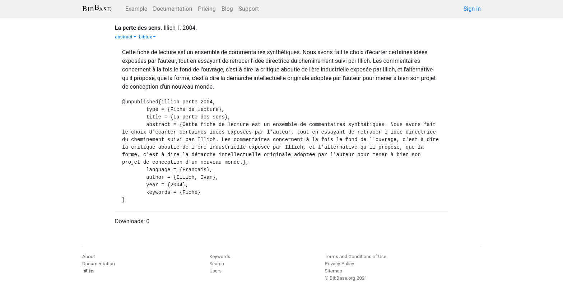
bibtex (147, 36)
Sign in (472, 8)
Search (216, 263)
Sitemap (333, 271)
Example (136, 8)
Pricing (207, 8)
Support (249, 8)
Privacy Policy (339, 263)
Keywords (219, 256)
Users (215, 271)
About (88, 256)
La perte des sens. (138, 27)
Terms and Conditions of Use (355, 256)
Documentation (172, 8)
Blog (227, 8)
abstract (125, 36)
